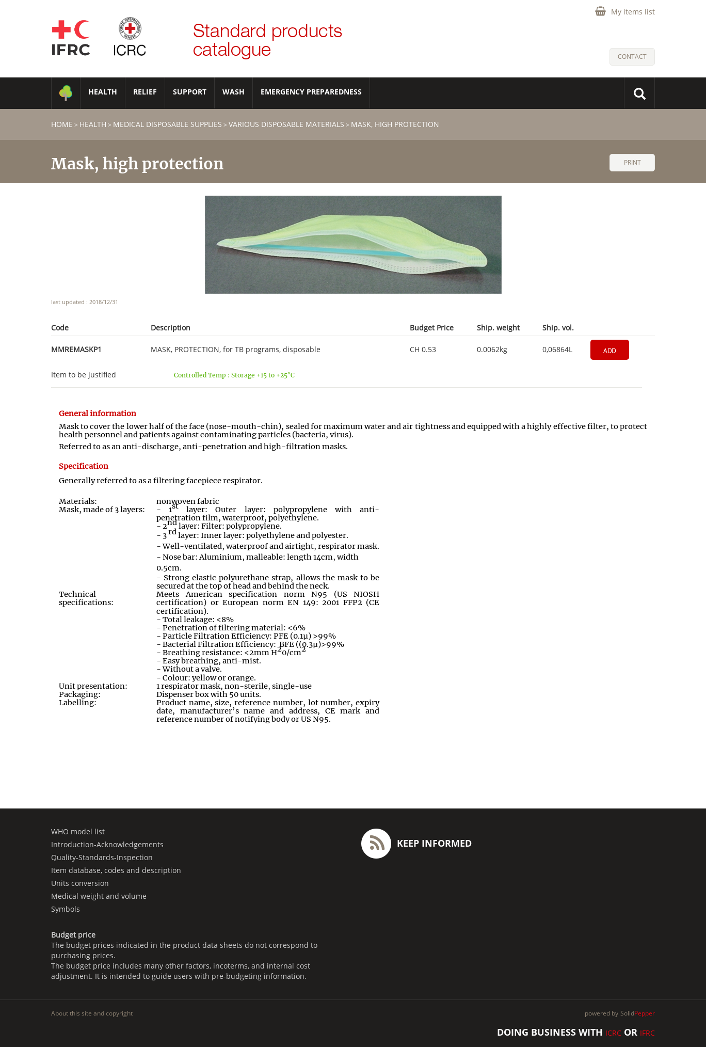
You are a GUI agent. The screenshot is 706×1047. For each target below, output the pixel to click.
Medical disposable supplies (167, 124)
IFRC (647, 1033)
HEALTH (102, 92)
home (62, 124)
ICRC (613, 1033)
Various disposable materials (286, 124)
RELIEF (145, 92)
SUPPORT (189, 92)
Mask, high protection (395, 124)
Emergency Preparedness (311, 92)
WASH (233, 92)
